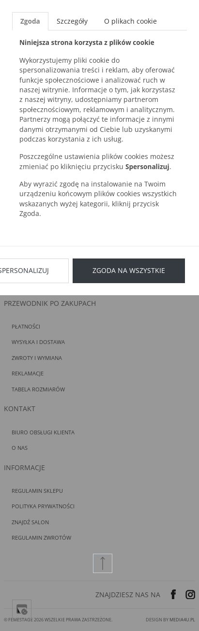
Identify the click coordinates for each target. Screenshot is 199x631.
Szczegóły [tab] (72, 21)
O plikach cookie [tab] (130, 21)
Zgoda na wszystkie (128, 270)
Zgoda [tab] (30, 21)
